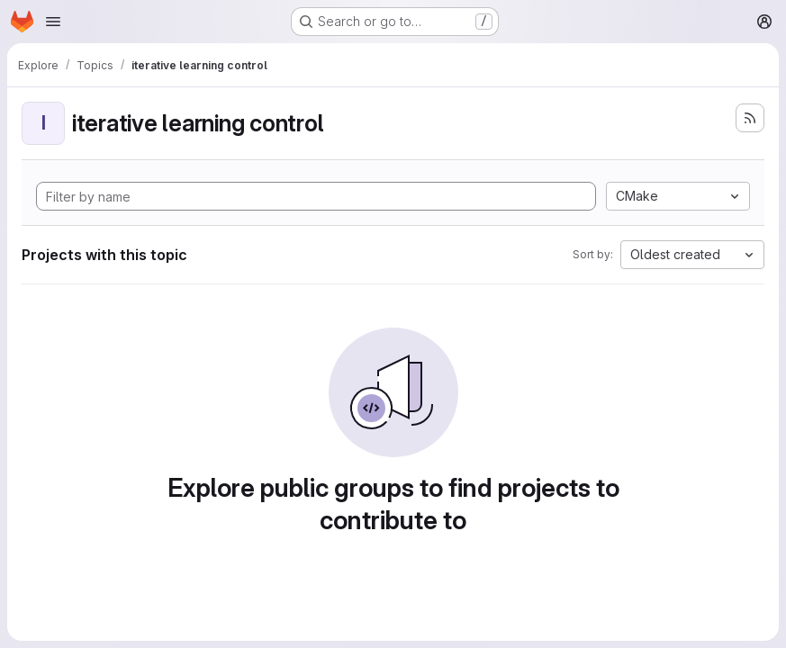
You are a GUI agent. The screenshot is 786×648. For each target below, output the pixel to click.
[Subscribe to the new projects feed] (750, 118)
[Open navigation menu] (53, 21)
